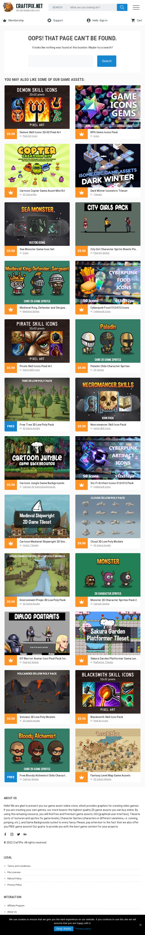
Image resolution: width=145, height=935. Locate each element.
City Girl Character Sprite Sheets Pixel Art (114, 249)
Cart (136, 20)
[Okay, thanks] (140, 925)
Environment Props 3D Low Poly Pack (43, 600)
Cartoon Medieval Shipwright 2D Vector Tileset (44, 541)
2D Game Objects (102, 779)
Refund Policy (14, 878)
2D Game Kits (30, 194)
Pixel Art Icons (30, 136)
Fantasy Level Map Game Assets (110, 775)
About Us (12, 912)
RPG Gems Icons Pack (104, 132)
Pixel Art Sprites (101, 253)
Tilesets (97, 194)
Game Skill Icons (31, 370)
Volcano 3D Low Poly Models (37, 717)
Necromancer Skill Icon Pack (108, 424)
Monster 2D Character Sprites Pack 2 (113, 600)
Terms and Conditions (19, 866)
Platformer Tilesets (103, 662)
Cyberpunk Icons (102, 311)
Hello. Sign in (97, 20)
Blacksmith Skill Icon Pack (106, 717)
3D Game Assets (31, 428)
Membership (13, 20)
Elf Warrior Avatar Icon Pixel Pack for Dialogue (44, 658)
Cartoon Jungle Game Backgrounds (42, 483)
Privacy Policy (14, 885)
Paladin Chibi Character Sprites (110, 366)
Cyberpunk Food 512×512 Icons (109, 307)
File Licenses (14, 872)
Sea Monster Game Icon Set (37, 249)
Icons (96, 136)
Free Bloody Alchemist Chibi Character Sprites (44, 775)
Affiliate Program (16, 905)
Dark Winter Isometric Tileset (108, 190)
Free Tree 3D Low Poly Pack (37, 424)
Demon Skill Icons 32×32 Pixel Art (40, 132)
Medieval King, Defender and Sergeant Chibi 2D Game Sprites (44, 307)
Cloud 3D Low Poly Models (106, 541)
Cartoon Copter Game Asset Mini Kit (42, 190)
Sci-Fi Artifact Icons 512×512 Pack (111, 483)
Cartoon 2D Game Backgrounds (39, 487)
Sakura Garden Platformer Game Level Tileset (114, 658)
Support (55, 20)
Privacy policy (83, 928)
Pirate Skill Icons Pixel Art (36, 366)
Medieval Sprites (31, 311)
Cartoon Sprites (101, 604)
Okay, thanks (63, 928)
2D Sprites (98, 370)
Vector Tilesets (31, 545)
